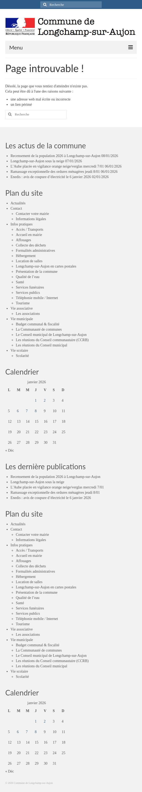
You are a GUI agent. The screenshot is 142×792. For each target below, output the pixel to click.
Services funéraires (30, 287)
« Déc (9, 450)
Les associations (28, 314)
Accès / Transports (29, 229)
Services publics (28, 293)
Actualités (18, 203)
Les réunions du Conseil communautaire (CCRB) (52, 340)
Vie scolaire (19, 350)
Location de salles (29, 261)
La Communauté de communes (39, 329)
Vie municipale (22, 319)
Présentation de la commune (36, 272)
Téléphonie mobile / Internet (37, 298)
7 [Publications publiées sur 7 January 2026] (27, 411)
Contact (16, 208)
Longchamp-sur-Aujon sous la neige (37, 161)
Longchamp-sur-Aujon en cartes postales (46, 266)
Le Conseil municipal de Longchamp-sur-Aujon (51, 335)
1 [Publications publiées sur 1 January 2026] (36, 400)
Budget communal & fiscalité (37, 324)
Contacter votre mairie (32, 214)
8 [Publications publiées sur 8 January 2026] (36, 411)
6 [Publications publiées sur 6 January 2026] (18, 411)
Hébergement (26, 256)
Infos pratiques (22, 224)
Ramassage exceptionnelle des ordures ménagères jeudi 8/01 (55, 172)
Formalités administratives (35, 251)
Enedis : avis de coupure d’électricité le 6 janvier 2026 (51, 177)
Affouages (23, 240)
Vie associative (22, 308)
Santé (20, 282)
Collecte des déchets (31, 245)
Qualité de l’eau (27, 277)
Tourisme (23, 303)
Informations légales (31, 219)
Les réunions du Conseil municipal (41, 345)
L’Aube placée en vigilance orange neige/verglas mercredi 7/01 (57, 166)
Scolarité (22, 356)
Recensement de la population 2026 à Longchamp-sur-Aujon (55, 156)
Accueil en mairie (29, 235)
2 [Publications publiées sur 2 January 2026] (45, 400)
